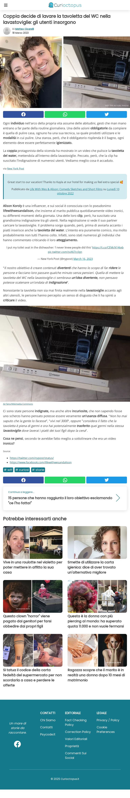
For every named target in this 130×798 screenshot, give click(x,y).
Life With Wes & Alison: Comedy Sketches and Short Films (66, 189)
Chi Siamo (48, 720)
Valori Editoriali (76, 739)
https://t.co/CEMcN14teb (108, 247)
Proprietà (72, 746)
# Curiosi (22, 470)
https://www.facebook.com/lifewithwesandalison (41, 462)
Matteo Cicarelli (24, 29)
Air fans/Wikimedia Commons (18, 403)
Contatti (46, 727)
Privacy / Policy (108, 720)
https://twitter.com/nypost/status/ (32, 458)
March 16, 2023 (83, 259)
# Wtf (8, 470)
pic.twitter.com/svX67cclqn (65, 252)
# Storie (38, 470)
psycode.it (47, 734)
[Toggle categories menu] (5, 5)
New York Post (15, 168)
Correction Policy (78, 732)
